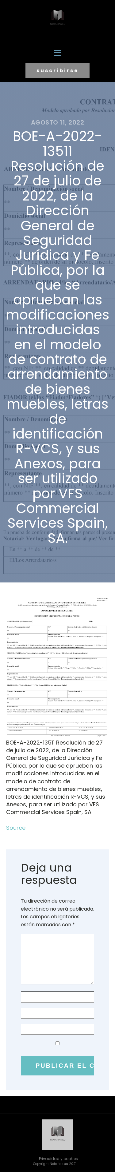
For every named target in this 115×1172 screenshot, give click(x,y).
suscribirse (57, 70)
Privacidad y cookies (58, 1158)
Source (15, 828)
